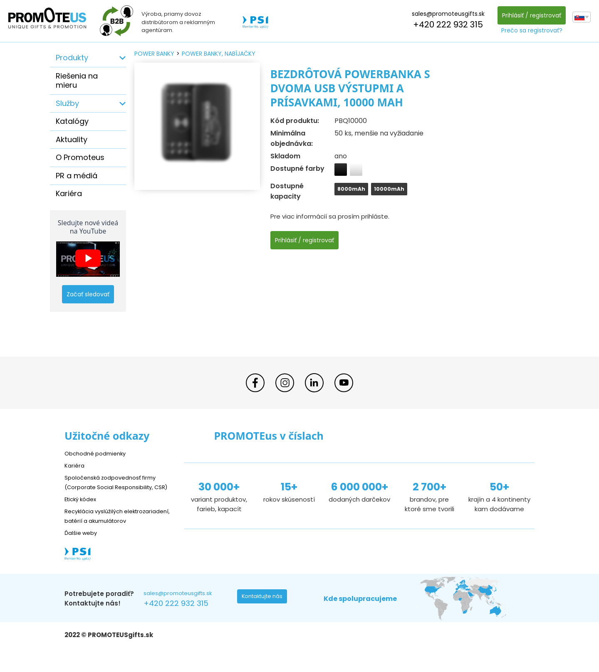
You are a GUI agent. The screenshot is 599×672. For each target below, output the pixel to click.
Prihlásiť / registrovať (529, 15)
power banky (154, 53)
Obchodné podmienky (98, 453)
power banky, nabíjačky (218, 53)
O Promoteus (80, 157)
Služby (67, 103)
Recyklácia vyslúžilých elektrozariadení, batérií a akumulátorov (104, 530)
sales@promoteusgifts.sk (446, 14)
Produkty (72, 57)
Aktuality (71, 139)
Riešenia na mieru (77, 81)
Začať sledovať (88, 294)
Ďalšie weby (82, 551)
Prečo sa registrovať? (529, 30)
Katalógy (72, 121)
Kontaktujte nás (264, 617)
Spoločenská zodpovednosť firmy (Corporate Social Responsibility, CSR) (116, 486)
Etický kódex (82, 508)
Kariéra (69, 193)
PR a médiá (76, 175)
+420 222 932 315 (446, 24)
